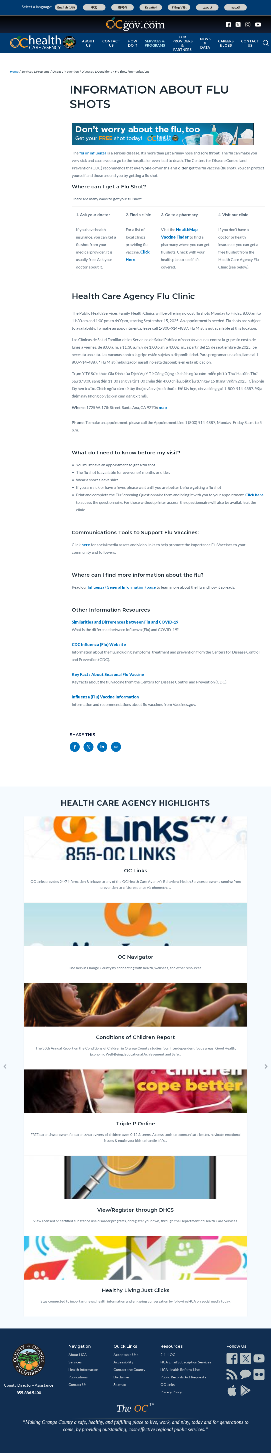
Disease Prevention (65, 71)
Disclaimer (122, 1377)
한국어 (122, 7)
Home (14, 71)
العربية (235, 7)
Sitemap (120, 1384)
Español (151, 7)
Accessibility (123, 1362)
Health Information (83, 1369)
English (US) (66, 7)
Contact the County (129, 1369)
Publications (78, 1377)
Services (75, 1362)
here (86, 544)
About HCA (77, 1354)
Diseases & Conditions (97, 71)
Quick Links (125, 1346)
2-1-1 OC (167, 1354)
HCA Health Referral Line (180, 1369)
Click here (254, 494)
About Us (88, 43)
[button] (5, 1066)
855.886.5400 (28, 1392)
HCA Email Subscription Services (185, 1362)
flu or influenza (92, 152)
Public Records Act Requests (183, 1377)
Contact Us (111, 43)
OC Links (167, 1384)
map (163, 407)
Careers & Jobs (226, 43)
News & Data (205, 43)
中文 (94, 7)
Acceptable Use (126, 1354)
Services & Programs (155, 43)
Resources (171, 1346)
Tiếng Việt (179, 7)
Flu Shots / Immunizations (132, 71)
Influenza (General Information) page (122, 587)
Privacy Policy (171, 1392)
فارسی (207, 7)
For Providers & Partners (182, 43)
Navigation (79, 1346)
